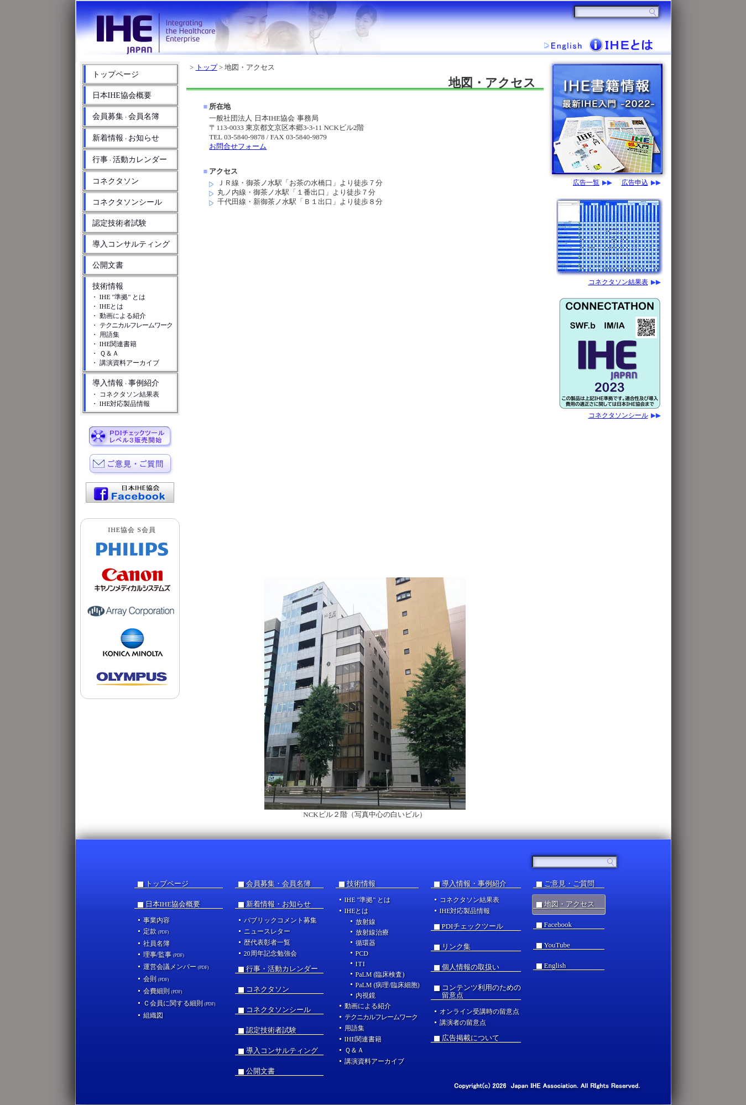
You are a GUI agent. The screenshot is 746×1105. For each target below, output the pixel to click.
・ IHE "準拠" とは (118, 297)
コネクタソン (115, 181)
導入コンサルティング (131, 244)
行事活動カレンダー (129, 159)
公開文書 (107, 265)
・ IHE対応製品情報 (120, 404)
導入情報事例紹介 (125, 383)
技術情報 (107, 286)
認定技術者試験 (119, 223)
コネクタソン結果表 (618, 282)
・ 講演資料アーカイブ (125, 363)
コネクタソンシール (127, 202)
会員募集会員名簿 (125, 116)
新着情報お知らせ (125, 138)
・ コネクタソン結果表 (125, 394)
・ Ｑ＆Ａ (105, 353)
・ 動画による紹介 (118, 316)
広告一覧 (586, 182)
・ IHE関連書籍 (114, 344)
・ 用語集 (105, 334)
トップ (206, 67)
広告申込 (635, 182)
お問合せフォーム (238, 146)
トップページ (115, 74)
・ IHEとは (107, 306)
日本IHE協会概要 (122, 95)
